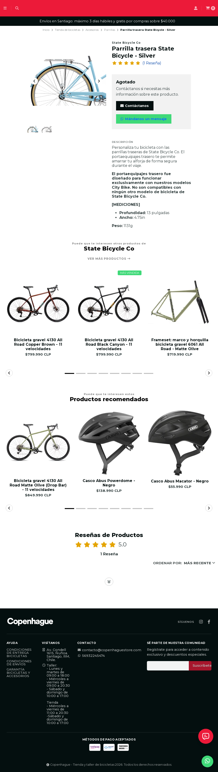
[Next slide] (98, 81)
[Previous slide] (34, 81)
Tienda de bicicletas (67, 29)
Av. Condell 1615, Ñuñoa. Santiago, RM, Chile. (56, 655)
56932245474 (91, 655)
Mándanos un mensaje (143, 119)
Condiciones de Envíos (19, 663)
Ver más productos (109, 258)
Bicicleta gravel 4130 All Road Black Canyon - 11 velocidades (109, 344)
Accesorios (92, 29)
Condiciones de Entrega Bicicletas (19, 653)
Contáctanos (134, 106)
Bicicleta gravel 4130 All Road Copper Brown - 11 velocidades (38, 344)
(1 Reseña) (151, 63)
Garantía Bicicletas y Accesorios (18, 673)
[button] (69, 373)
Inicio (46, 29)
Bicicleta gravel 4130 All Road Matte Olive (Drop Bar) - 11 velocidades (38, 485)
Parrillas (109, 29)
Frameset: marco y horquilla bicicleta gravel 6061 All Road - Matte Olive (179, 344)
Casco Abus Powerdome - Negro (109, 482)
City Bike (121, 187)
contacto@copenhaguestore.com (109, 650)
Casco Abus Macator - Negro (180, 481)
